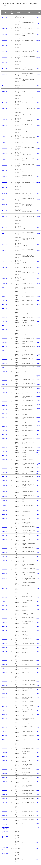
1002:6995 (4, 188)
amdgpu (38, 23)
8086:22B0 (4, 578)
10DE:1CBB (4, 359)
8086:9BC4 (4, 773)
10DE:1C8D (4, 355)
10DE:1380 (4, 309)
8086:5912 (4, 681)
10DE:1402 (4, 329)
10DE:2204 (4, 405)
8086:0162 (4, 496)
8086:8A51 (4, 740)
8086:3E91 (4, 597)
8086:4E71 (4, 660)
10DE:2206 (4, 409)
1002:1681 (4, 97)
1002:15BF (4, 46)
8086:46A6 (4, 639)
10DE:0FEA (4, 288)
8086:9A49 (4, 752)
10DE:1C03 (4, 346)
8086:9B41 (4, 769)
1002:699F (4, 193)
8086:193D (4, 573)
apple (38, 828)
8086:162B (4, 548)
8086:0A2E (4, 518)
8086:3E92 (4, 601)
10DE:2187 (4, 397)
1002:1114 (4, 23)
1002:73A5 (4, 216)
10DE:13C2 (4, 317)
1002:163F (4, 80)
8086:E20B (4, 811)
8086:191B (4, 560)
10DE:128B (4, 304)
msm (37, 837)
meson (38, 823)
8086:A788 (4, 798)
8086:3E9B (4, 609)
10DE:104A (4, 292)
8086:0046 (4, 480)
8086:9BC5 (4, 777)
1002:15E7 (4, 63)
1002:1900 (4, 102)
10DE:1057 (4, 296)
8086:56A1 (4, 668)
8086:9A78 (4, 765)
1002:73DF (4, 233)
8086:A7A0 (4, 802)
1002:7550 (4, 273)
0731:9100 (4, 17)
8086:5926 (4, 706)
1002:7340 (4, 210)
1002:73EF (4, 239)
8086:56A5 (4, 672)
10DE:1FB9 (4, 392)
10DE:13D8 (4, 321)
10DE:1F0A (4, 376)
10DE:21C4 (4, 401)
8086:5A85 (4, 714)
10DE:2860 (4, 468)
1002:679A (4, 119)
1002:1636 (4, 68)
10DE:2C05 (4, 476)
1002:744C (4, 256)
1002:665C (4, 108)
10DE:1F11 (4, 380)
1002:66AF (4, 114)
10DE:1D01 (4, 363)
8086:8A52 (4, 744)
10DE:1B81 (4, 334)
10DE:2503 (4, 430)
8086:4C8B (4, 651)
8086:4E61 (4, 656)
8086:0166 (4, 500)
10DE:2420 (4, 418)
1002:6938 (4, 165)
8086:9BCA (4, 781)
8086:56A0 (4, 664)
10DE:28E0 (4, 472)
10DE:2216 (4, 413)
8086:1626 (4, 544)
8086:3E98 (4, 605)
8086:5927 (4, 710)
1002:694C (4, 170)
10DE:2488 (4, 426)
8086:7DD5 (4, 735)
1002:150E (4, 40)
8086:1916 (4, 556)
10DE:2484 (4, 422)
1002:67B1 (4, 125)
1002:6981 (4, 182)
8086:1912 (4, 552)
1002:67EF (4, 142)
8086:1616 (4, 535)
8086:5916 (4, 685)
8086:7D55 (4, 727)
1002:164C (4, 85)
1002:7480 (4, 267)
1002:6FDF (4, 199)
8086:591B (4, 693)
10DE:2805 (4, 464)
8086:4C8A (4, 647)
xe (37, 719)
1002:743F (4, 250)
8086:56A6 (4, 677)
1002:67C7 (4, 131)
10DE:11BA (4, 300)
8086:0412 (4, 505)
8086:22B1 (4, 584)
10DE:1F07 (4, 371)
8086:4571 (4, 622)
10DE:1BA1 (4, 342)
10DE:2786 (4, 459)
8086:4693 (4, 635)
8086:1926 (4, 565)
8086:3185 (4, 593)
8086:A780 (4, 794)
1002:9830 (4, 278)
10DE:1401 (4, 325)
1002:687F (4, 159)
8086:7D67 (4, 731)
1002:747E (4, 261)
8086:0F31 (4, 531)
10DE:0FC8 (4, 283)
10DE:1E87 (4, 367)
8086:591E (4, 702)
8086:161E (4, 539)
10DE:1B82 (4, 338)
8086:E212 (4, 815)
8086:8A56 (4, 748)
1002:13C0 (4, 28)
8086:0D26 (4, 527)
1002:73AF (4, 222)
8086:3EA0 (4, 614)
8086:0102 (4, 485)
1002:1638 (4, 74)
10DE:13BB (4, 313)
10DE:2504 (4, 434)
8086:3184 (4, 589)
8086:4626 (4, 626)
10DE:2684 (4, 447)
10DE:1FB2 (4, 388)
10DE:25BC (4, 438)
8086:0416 (4, 510)
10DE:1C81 (4, 350)
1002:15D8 (4, 51)
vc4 (37, 832)
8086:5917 (4, 689)
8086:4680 (4, 630)
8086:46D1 (4, 643)
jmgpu (38, 17)
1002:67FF (4, 148)
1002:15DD (4, 57)
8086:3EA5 (4, 618)
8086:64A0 (4, 719)
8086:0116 (4, 491)
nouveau (38, 283)
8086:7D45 (4, 723)
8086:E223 (4, 819)
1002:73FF (4, 244)
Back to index (4, 8)
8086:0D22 (4, 523)
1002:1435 (4, 34)
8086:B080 (4, 807)
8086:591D (4, 698)
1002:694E (4, 176)
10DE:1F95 (4, 384)
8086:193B (4, 569)
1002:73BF (4, 227)
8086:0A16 (4, 514)
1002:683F (4, 153)
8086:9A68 (4, 760)
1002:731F (4, 205)
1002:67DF (4, 136)
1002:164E (4, 91)
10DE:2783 (4, 455)
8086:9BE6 (4, 786)
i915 (38, 480)
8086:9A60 (4, 756)
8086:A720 (4, 790)
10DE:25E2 (4, 443)
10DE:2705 (4, 451)
